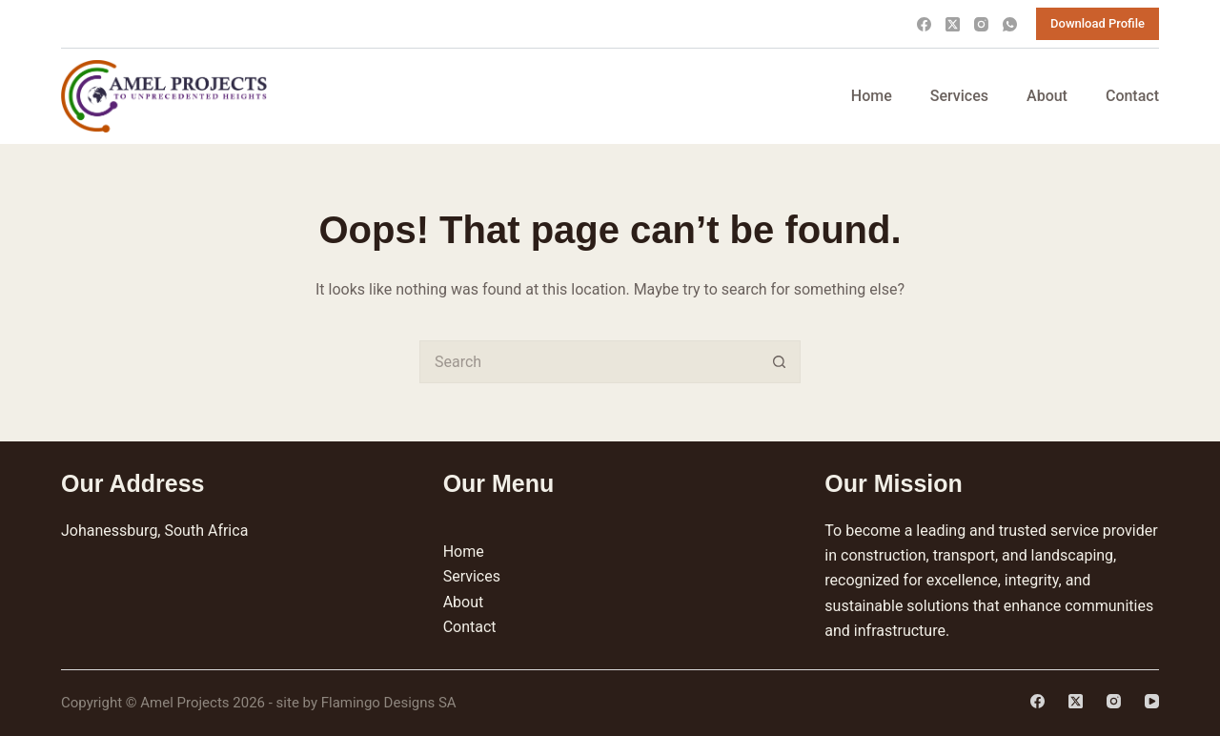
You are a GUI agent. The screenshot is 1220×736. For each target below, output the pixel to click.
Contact (1132, 96)
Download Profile (1097, 23)
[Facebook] (924, 24)
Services (959, 96)
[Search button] (779, 361)
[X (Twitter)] (953, 24)
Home (871, 96)
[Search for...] (588, 361)
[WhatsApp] (1010, 24)
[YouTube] (1152, 701)
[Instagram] (981, 24)
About (1047, 96)
